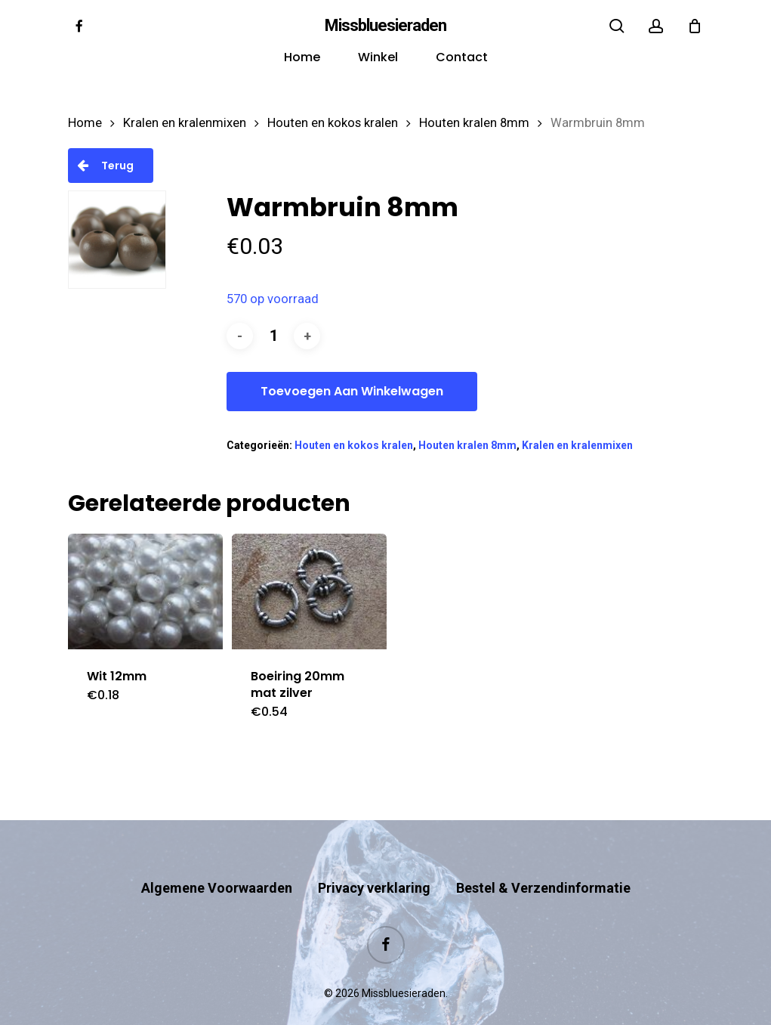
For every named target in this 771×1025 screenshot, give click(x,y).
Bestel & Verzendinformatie (543, 858)
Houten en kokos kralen (332, 123)
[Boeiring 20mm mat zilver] (309, 591)
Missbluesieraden (385, 25)
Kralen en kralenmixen (184, 123)
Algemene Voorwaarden (216, 858)
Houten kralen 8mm (474, 123)
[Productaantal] (273, 336)
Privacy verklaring (374, 858)
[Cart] (694, 25)
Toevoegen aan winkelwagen (352, 391)
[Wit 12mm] (145, 591)
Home (85, 123)
